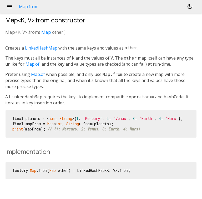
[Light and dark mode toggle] (190, 6)
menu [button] (9, 6)
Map (46, 32)
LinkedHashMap (41, 48)
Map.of (32, 64)
